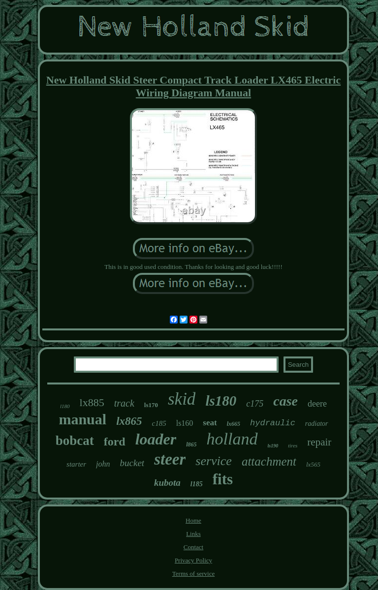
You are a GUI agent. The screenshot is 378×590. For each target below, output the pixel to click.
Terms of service (193, 573)
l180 (65, 406)
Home (193, 520)
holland (232, 439)
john (103, 464)
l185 (196, 484)
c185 (159, 423)
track (124, 403)
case (285, 401)
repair (319, 442)
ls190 (273, 445)
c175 (254, 404)
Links (193, 533)
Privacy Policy (193, 560)
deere (317, 404)
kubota (167, 482)
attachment (269, 461)
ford (115, 441)
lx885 (92, 402)
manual (82, 419)
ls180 (220, 401)
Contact (193, 547)
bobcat (75, 440)
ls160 (184, 423)
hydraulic (272, 423)
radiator (316, 423)
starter (76, 464)
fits (223, 479)
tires (292, 445)
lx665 (233, 423)
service (213, 461)
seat (210, 422)
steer (170, 459)
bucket (132, 463)
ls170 (151, 405)
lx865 (129, 421)
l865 (191, 444)
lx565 (313, 464)
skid (181, 399)
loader (156, 439)
